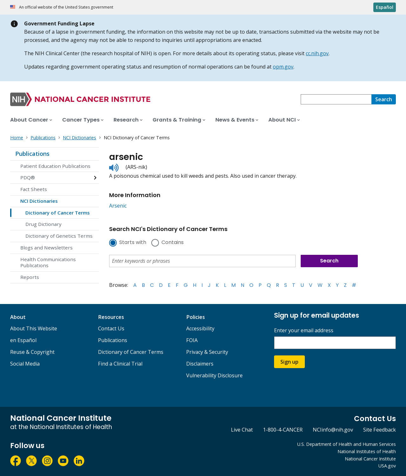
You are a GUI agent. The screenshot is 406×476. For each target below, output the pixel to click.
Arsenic (118, 205)
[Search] (383, 99)
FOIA (192, 340)
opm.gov (283, 66)
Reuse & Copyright (32, 351)
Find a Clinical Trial (120, 363)
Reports (29, 277)
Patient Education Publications (55, 166)
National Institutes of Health (366, 451)
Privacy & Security (207, 351)
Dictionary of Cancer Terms (57, 212)
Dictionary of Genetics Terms (59, 236)
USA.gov (387, 466)
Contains (172, 243)
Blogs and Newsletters (46, 247)
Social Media (25, 363)
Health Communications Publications (48, 262)
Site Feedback (379, 429)
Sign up (289, 361)
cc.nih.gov (317, 53)
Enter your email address (303, 330)
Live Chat (242, 429)
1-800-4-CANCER (283, 429)
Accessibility (200, 328)
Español (384, 7)
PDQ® (27, 177)
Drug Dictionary (43, 224)
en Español (23, 340)
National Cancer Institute (370, 459)
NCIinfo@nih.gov (333, 429)
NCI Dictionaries (39, 201)
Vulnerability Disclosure (214, 375)
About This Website (33, 328)
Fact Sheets (33, 189)
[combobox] (336, 99)
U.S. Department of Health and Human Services (346, 444)
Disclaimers (199, 363)
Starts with (132, 243)
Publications (32, 153)
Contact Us (111, 328)
